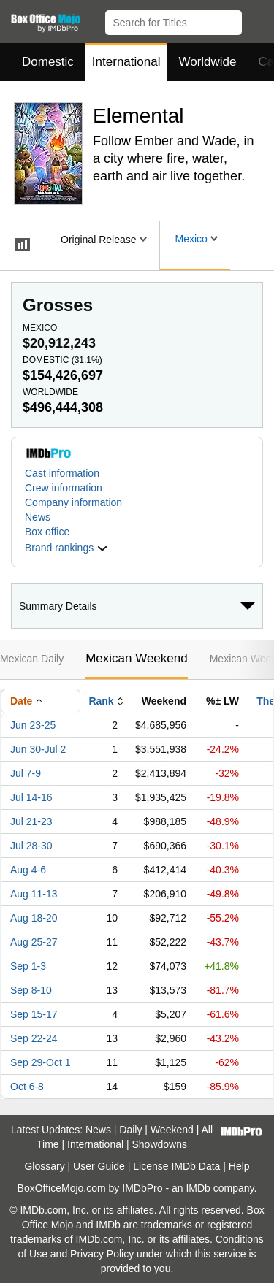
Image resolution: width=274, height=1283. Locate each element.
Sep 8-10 (31, 990)
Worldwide (207, 62)
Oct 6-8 (27, 1086)
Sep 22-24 (34, 1038)
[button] (256, 20)
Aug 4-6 (28, 870)
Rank (100, 701)
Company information (73, 502)
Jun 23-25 (33, 725)
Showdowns (160, 1144)
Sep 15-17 (34, 1014)
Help (239, 1166)
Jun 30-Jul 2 (38, 749)
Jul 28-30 (31, 845)
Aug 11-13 (34, 894)
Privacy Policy (102, 1254)
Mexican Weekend (136, 658)
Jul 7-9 (25, 773)
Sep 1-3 (28, 966)
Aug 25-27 (34, 942)
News (37, 517)
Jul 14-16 (31, 797)
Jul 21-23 (31, 821)
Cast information (62, 473)
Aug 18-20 (34, 918)
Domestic (48, 62)
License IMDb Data (176, 1166)
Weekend (172, 1129)
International (126, 62)
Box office (47, 531)
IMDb (198, 1188)
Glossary (44, 1166)
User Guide (99, 1166)
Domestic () (62, 360)
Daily (130, 1129)
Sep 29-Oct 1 (40, 1062)
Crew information (63, 488)
